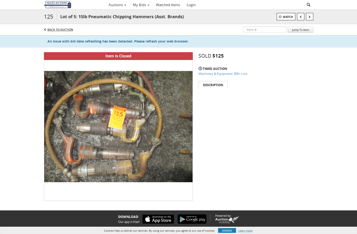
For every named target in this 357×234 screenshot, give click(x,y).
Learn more (245, 230)
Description (213, 85)
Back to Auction (60, 30)
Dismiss (227, 230)
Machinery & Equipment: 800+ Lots (222, 74)
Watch (288, 17)
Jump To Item (300, 30)
